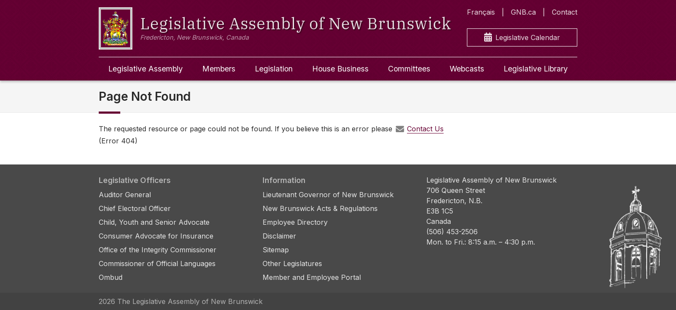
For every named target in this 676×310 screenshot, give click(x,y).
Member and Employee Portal (312, 277)
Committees (409, 68)
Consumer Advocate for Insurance (156, 236)
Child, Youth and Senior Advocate (154, 222)
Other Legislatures (292, 263)
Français (481, 12)
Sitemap (276, 249)
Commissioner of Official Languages (157, 263)
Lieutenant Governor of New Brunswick (328, 194)
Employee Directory (295, 222)
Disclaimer (279, 236)
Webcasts (467, 68)
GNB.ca (523, 12)
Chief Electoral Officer (135, 208)
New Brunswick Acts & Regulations (320, 208)
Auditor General (125, 194)
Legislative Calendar (522, 37)
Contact (564, 12)
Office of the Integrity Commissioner (157, 249)
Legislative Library (536, 68)
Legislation (274, 68)
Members (218, 68)
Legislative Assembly (145, 68)
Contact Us (425, 128)
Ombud (110, 277)
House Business (340, 68)
